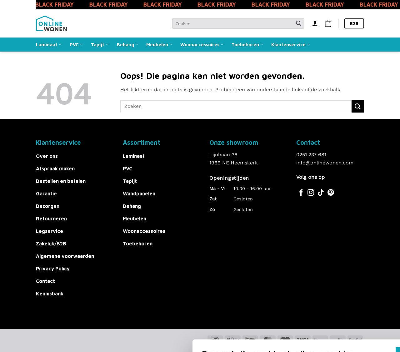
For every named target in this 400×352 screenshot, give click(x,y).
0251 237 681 (311, 155)
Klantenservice (290, 45)
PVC (76, 45)
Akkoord (298, 299)
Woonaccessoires (201, 45)
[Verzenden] (298, 23)
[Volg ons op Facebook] (301, 193)
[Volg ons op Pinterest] (331, 193)
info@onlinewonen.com (324, 163)
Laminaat (49, 45)
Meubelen (159, 45)
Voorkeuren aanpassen (86, 323)
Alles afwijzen (298, 317)
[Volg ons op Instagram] (311, 193)
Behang (127, 45)
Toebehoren (247, 45)
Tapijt (99, 45)
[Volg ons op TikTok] (321, 193)
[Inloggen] (315, 23)
